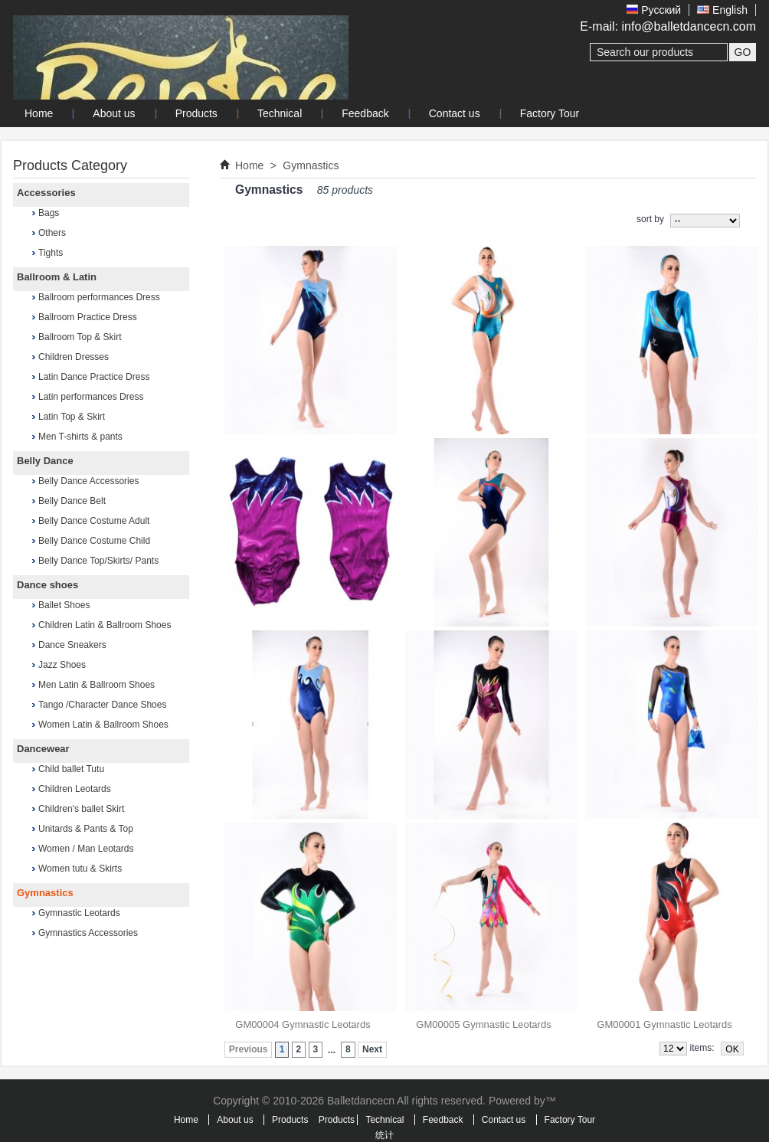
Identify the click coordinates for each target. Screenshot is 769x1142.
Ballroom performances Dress (99, 297)
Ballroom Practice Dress (87, 317)
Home (249, 165)
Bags (48, 213)
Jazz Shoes (62, 664)
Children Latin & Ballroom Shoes (104, 625)
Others (52, 232)
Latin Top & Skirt (71, 416)
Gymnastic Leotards (79, 913)
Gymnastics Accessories (88, 933)
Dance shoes (47, 585)
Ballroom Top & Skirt (80, 337)
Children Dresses (73, 357)
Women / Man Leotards (86, 848)
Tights (50, 252)
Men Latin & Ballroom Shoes (96, 684)
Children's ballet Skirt (81, 808)
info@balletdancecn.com (689, 26)
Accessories (46, 192)
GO (743, 52)
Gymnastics (45, 892)
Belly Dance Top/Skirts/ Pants (98, 560)
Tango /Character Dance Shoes (102, 704)
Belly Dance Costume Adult (93, 520)
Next (372, 1049)
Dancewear (43, 748)
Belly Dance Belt (72, 501)
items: (702, 1047)
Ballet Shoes (64, 605)
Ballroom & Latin (57, 277)
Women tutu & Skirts (80, 868)
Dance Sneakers (72, 645)
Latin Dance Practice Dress (93, 376)
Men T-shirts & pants (80, 436)
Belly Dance (45, 460)
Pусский (654, 10)
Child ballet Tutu (71, 769)
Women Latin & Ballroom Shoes (103, 724)
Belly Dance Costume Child (94, 540)
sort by (650, 219)
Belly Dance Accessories (88, 481)
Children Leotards (74, 789)
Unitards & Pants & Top (85, 828)
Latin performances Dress (90, 396)
